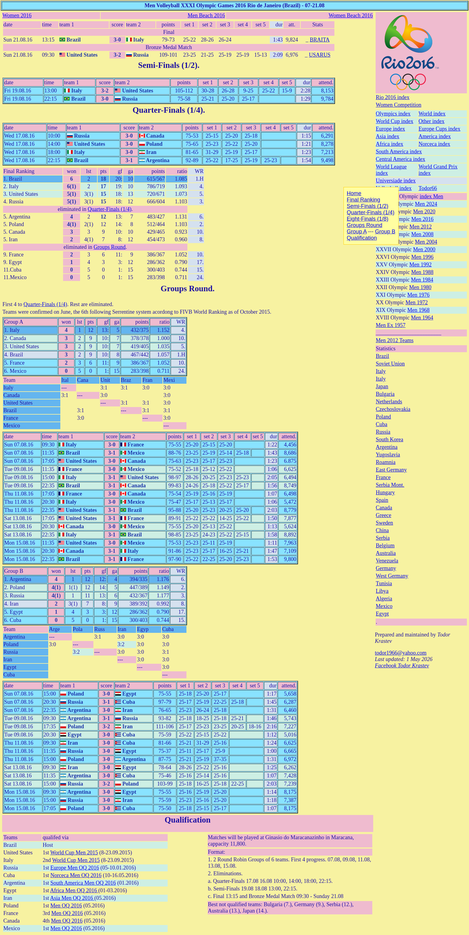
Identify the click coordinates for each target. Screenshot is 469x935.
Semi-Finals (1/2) (167, 65)
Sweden (384, 523)
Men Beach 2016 (206, 15)
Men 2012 (421, 227)
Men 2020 (424, 212)
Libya (382, 591)
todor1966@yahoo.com (401, 653)
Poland (383, 417)
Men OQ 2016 (66, 906)
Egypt (382, 614)
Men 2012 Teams (395, 340)
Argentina (387, 447)
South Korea (389, 439)
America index (435, 136)
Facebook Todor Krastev (402, 666)
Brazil (382, 356)
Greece (383, 515)
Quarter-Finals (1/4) (167, 110)
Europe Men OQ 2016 (74, 868)
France (383, 477)
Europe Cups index (440, 129)
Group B (13, 571)
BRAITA (320, 40)
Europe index (390, 129)
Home (354, 193)
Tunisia (384, 583)
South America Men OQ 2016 (83, 883)
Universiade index (396, 181)
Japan (382, 386)
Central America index (400, 159)
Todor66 (428, 188)
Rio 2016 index (393, 97)
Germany (386, 568)
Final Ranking (19, 171)
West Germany (392, 576)
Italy (381, 371)
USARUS (319, 55)
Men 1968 (418, 310)
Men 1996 (422, 257)
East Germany (391, 470)
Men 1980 (420, 287)
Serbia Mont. (390, 485)
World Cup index (395, 121)
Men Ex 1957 (391, 325)
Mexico (384, 606)
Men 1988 (422, 272)
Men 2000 (424, 249)
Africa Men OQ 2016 (74, 890)
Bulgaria (385, 394)
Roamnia (386, 462)
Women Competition (398, 105)
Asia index (387, 136)
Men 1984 (422, 280)
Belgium (385, 546)
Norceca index (434, 144)
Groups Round (110, 247)
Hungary (385, 492)
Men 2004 (426, 242)
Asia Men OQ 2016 (72, 898)
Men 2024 (426, 204)
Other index (431, 121)
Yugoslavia (388, 455)
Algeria (384, 599)
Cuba (381, 424)
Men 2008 (422, 234)
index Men (431, 196)
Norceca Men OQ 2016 (75, 875)
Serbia (383, 538)
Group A (13, 322)
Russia (383, 432)
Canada (384, 508)
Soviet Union (390, 364)
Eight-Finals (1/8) (367, 219)
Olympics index (393, 114)
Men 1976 (418, 295)
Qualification (188, 819)
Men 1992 (420, 265)
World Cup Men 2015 (74, 853)
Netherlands (389, 402)
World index (432, 114)
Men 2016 (422, 219)
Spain (382, 500)
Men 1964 (422, 318)
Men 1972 (417, 302)
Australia (386, 553)
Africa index (389, 144)
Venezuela (387, 561)
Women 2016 (17, 15)
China (382, 530)
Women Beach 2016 (351, 15)
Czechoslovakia (393, 409)
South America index (399, 152)
